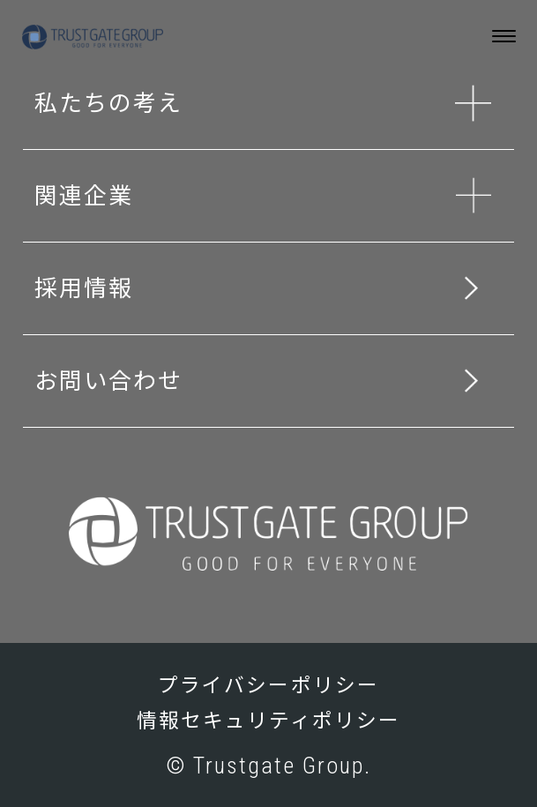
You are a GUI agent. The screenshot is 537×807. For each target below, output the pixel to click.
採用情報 (83, 288)
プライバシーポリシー (268, 686)
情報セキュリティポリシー (269, 721)
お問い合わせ (108, 381)
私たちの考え (108, 103)
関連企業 (83, 196)
